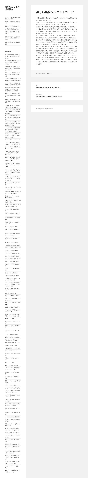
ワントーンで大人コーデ (11, 351)
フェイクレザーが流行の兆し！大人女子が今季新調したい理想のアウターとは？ (12, 284)
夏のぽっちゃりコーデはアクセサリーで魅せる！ (12, 196)
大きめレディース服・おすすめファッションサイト (12, 234)
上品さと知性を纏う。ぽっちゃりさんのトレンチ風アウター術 (12, 143)
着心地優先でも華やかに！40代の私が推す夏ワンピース (13, 205)
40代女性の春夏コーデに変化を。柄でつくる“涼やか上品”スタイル (12, 56)
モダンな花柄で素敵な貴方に (12, 261)
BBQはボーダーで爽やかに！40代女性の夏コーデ (13, 201)
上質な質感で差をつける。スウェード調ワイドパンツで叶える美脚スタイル (12, 152)
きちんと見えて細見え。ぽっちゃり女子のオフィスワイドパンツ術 (12, 74)
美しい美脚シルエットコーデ (12, 444)
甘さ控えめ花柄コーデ (10, 318)
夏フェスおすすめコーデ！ (11, 226)
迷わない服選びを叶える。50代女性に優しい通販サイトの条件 (13, 79)
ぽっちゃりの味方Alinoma (11, 250)
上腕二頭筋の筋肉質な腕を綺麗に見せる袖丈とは (12, 452)
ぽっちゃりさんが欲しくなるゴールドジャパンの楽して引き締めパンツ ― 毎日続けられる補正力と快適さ (12, 171)
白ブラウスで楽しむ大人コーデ (12, 248)
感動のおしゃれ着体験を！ (12, 8)
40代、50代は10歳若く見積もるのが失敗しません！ (12, 404)
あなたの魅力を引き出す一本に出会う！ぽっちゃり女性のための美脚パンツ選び (12, 123)
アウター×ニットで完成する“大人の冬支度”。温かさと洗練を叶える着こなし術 (13, 135)
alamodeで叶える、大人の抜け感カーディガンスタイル (13, 192)
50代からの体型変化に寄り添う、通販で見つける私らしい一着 (12, 117)
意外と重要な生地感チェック (12, 26)
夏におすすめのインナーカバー (12, 342)
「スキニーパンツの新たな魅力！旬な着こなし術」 (12, 368)
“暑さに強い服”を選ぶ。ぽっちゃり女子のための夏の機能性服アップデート (12, 68)
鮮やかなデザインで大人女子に (12, 388)
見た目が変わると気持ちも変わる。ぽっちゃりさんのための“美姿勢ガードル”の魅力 (12, 89)
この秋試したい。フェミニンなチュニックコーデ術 (12, 279)
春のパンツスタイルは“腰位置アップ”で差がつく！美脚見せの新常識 (12, 111)
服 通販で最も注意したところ (12, 29)
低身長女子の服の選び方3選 (12, 275)
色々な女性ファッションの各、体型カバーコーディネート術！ (12, 315)
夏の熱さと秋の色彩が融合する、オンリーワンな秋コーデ (12, 429)
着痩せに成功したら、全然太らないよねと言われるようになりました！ (12, 37)
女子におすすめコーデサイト (12, 242)
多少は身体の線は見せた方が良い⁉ (12, 22)
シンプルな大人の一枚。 (11, 293)
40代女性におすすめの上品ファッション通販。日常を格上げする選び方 (13, 62)
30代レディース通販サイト (11, 273)
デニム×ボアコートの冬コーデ (12, 140)
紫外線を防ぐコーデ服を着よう (12, 337)
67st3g (50, 73)
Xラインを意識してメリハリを (12, 348)
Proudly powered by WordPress (44, 109)
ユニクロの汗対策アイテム (11, 334)
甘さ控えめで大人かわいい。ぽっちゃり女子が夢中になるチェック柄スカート (12, 158)
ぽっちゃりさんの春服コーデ (12, 385)
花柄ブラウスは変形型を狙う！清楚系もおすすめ (12, 471)
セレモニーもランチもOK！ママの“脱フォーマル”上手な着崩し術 (12, 101)
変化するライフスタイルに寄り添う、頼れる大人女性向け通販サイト (12, 95)
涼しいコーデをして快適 (11, 345)
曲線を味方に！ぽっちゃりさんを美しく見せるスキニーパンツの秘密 (12, 164)
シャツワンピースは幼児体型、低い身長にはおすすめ (12, 462)
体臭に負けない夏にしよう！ (12, 340)
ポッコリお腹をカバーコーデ (12, 432)
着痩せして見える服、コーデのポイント (12, 32)
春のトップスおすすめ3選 (11, 365)
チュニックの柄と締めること (12, 256)
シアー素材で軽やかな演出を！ (12, 253)
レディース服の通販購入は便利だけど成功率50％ (12, 18)
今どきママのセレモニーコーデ (12, 259)
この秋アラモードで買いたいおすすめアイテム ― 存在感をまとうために (12, 178)
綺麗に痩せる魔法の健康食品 (12, 307)
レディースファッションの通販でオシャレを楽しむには (12, 391)
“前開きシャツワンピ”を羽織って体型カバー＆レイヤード (12, 106)
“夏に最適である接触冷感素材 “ (13, 245)
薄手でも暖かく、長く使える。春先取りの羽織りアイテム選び (12, 84)
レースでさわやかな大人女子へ (12, 417)
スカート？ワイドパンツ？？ (12, 296)
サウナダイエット (9, 362)
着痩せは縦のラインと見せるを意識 (12, 43)
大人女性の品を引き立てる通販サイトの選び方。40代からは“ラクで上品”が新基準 (12, 129)
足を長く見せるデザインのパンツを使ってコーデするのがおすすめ (12, 457)
